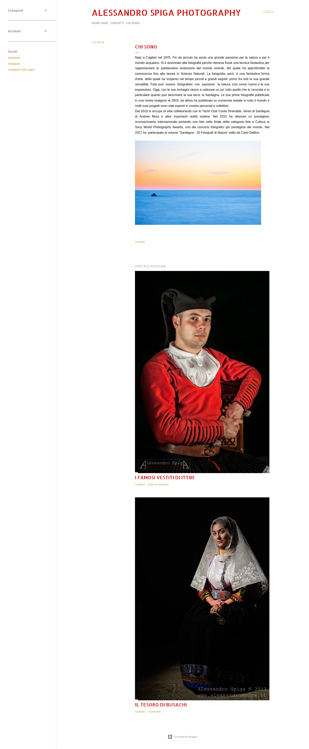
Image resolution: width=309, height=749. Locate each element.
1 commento (154, 711)
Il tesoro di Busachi (161, 704)
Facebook (14, 57)
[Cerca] (268, 12)
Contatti (117, 23)
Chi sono (133, 23)
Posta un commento (158, 484)
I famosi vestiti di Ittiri (164, 477)
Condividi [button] (98, 42)
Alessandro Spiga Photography (166, 12)
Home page (100, 23)
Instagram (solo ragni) (21, 69)
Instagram (14, 63)
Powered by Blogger (182, 736)
